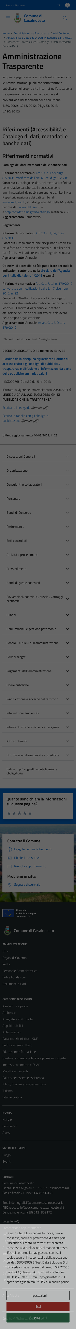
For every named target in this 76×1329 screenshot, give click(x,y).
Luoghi (6, 1154)
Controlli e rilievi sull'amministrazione (32, 642)
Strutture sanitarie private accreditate (32, 755)
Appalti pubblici (12, 1025)
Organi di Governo (14, 957)
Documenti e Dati (14, 983)
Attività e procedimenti (22, 554)
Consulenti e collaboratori (24, 484)
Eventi (6, 1161)
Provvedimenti (16, 568)
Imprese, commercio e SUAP (21, 1064)
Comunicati (9, 1126)
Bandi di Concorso (18, 512)
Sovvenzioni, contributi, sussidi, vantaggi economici (34, 598)
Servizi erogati (16, 656)
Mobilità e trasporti (15, 1071)
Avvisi (6, 1132)
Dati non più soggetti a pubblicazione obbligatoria (31, 771)
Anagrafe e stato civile (17, 1019)
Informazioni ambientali (22, 713)
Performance (15, 526)
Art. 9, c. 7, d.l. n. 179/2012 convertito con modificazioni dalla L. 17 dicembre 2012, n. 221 (37, 288)
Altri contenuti (16, 741)
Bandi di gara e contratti (23, 582)
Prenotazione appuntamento (21, 1227)
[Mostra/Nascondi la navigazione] (8, 17)
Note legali (9, 1266)
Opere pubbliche (17, 684)
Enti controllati (16, 540)
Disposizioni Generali (20, 456)
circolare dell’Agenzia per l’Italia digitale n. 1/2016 (36, 273)
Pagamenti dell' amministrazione (28, 670)
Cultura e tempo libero (17, 1045)
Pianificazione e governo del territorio (32, 699)
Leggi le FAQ (10, 1221)
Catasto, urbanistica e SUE (20, 1038)
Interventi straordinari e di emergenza (32, 727)
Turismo (7, 1090)
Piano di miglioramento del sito (23, 1279)
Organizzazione (17, 470)
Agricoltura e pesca (15, 1006)
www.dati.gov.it (29, 207)
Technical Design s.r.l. (30, 1318)
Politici (6, 964)
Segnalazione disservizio (18, 1234)
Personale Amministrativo (19, 970)
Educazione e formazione (19, 1051)
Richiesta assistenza (16, 1240)
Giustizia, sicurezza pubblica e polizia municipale (34, 1058)
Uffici (5, 951)
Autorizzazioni (11, 1032)
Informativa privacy (15, 1253)
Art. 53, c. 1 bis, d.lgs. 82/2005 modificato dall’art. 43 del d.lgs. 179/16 (35, 175)
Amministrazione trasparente (22, 1247)
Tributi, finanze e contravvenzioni (24, 1084)
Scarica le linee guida (16, 407)
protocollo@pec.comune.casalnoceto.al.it (36, 1207)
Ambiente (9, 1012)
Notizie (7, 1119)
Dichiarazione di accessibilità (21, 1273)
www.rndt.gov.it (14, 202)
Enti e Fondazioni (14, 977)
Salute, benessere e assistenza (23, 1077)
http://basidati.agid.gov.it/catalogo (27, 211)
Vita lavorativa (12, 1097)
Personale (13, 498)
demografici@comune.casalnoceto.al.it (37, 1202)
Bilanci (11, 614)
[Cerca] (65, 18)
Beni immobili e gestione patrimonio (31, 628)
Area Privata (10, 1295)
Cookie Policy (11, 1260)
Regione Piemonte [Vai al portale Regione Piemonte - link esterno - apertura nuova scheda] (15, 5)
